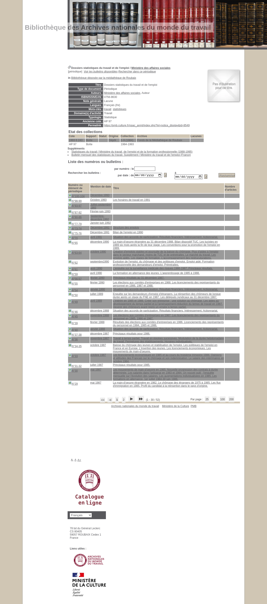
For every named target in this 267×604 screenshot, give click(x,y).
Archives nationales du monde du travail (135, 406)
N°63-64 (75, 253)
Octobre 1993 (98, 200)
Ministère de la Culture (175, 406)
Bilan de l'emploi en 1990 (128, 233)
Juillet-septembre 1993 (100, 207)
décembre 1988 (99, 311)
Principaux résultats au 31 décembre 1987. (138, 278)
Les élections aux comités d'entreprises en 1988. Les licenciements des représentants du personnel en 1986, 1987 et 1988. (166, 285)
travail (107, 109)
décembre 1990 (99, 242)
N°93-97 (75, 206)
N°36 (73, 339)
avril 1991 (96, 237)
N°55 (73, 284)
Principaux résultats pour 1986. (131, 334)
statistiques (119, 109)
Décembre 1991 (99, 228)
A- (72, 460)
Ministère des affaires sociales (150, 68)
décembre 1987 (99, 334)
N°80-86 (75, 217)
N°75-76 (75, 233)
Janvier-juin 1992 (100, 223)
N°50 (73, 295)
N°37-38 (75, 335)
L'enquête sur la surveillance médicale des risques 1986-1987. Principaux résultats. (163, 269)
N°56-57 (75, 279)
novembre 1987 (99, 339)
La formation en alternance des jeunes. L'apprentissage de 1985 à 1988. (156, 273)
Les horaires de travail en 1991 (131, 200)
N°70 (73, 238)
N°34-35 (75, 346)
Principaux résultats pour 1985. (131, 365)
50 (214, 400)
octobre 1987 (98, 345)
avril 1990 (96, 273)
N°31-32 (75, 366)
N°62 (73, 263)
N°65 (73, 243)
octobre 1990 (98, 252)
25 (206, 400)
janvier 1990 (97, 290)
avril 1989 (96, 301)
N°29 (73, 384)
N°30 (73, 371)
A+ (79, 460)
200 (231, 400)
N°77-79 (75, 224)
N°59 (73, 274)
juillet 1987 (96, 365)
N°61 (73, 269)
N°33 (73, 356)
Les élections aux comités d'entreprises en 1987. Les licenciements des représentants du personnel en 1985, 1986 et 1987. (166, 317)
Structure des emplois (126, 228)
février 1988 (97, 322)
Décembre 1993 (99, 195)
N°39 (73, 323)
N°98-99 (75, 201)
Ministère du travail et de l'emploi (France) (166, 154)
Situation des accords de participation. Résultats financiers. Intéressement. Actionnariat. (165, 237)
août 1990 (96, 269)
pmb (193, 406)
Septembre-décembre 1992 (99, 218)
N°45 (73, 316)
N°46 (73, 312)
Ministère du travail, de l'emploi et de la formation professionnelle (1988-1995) (145, 151)
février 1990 (97, 278)
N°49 (73, 302)
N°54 (73, 290)
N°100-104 (76, 196)
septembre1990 (99, 262)
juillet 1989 (96, 294)
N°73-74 (75, 229)
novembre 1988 (99, 316)
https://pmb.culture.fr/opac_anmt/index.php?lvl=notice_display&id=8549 (147, 125)
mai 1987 (95, 370)
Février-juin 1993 (100, 212)
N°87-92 (75, 212)
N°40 (73, 330)
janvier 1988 (97, 329)
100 (222, 400)
